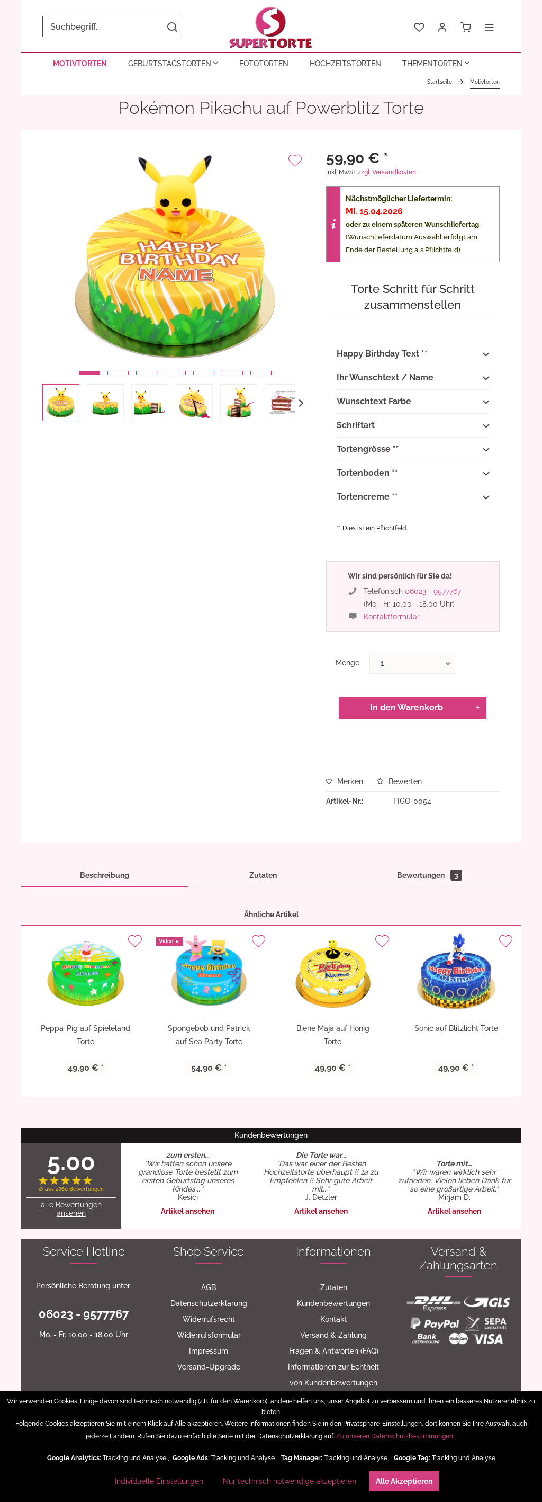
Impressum (208, 1351)
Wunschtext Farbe (413, 402)
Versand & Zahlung (333, 1335)
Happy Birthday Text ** (413, 354)
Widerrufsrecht (209, 1319)
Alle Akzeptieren (404, 1481)
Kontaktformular (392, 616)
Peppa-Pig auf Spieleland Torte (85, 1035)
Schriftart (413, 426)
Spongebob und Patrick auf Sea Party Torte (209, 1035)
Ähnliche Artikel (271, 914)
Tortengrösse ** (413, 450)
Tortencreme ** (413, 497)
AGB (208, 1287)
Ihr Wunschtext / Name (413, 378)
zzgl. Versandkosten (387, 172)
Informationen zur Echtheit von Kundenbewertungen (333, 1375)
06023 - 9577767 (433, 591)
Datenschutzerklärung (208, 1303)
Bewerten (399, 781)
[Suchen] (172, 26)
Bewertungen (429, 875)
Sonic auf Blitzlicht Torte (456, 1028)
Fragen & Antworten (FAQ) (333, 1351)
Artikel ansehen (187, 1211)
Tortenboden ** (413, 473)
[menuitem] (112, 26)
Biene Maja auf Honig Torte (332, 1035)
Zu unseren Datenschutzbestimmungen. (395, 1436)
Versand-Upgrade (208, 1367)
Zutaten (263, 875)
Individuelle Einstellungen (159, 1481)
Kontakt (333, 1319)
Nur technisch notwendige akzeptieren (289, 1481)
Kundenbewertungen (333, 1303)
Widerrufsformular (209, 1335)
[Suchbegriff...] (112, 26)
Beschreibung (104, 875)
